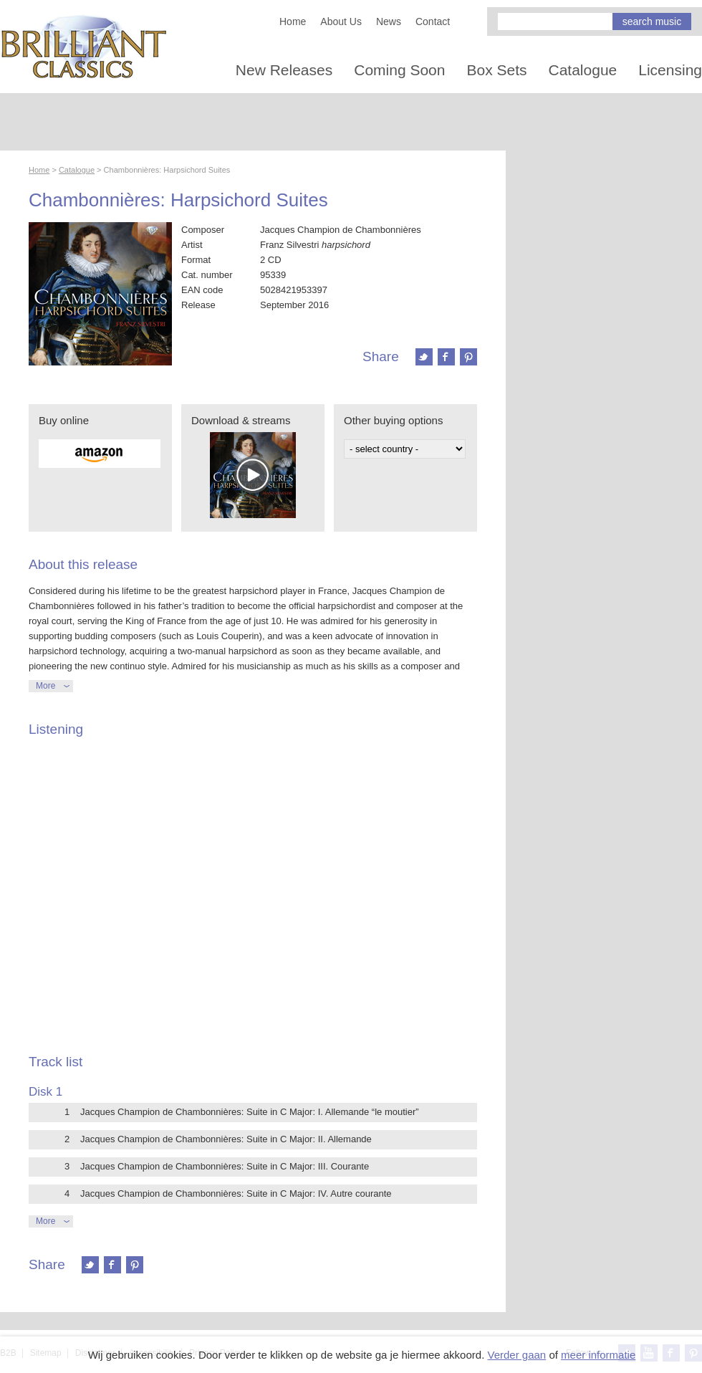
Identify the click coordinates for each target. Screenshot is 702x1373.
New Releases (284, 70)
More (45, 686)
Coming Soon (399, 70)
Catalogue (583, 70)
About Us (341, 21)
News (388, 21)
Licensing (670, 70)
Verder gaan (516, 1355)
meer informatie (598, 1355)
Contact (432, 21)
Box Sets (496, 70)
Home (292, 21)
